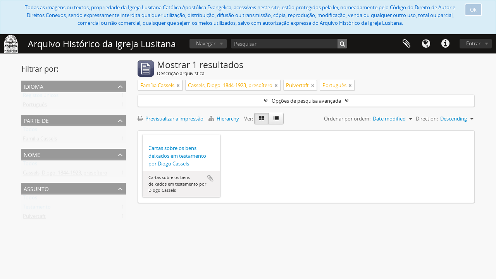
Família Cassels (40, 140)
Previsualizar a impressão (170, 118)
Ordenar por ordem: (347, 118)
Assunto (36, 188)
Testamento (37, 208)
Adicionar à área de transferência (210, 178)
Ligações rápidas (445, 43)
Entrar (473, 43)
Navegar (205, 43)
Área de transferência (406, 43)
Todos (30, 130)
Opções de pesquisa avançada (306, 100)
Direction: (427, 118)
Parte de (36, 120)
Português (35, 106)
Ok (473, 9)
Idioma (426, 43)
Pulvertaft (34, 217)
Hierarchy (224, 118)
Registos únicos (41, 96)
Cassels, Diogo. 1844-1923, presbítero (65, 174)
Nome (32, 154)
